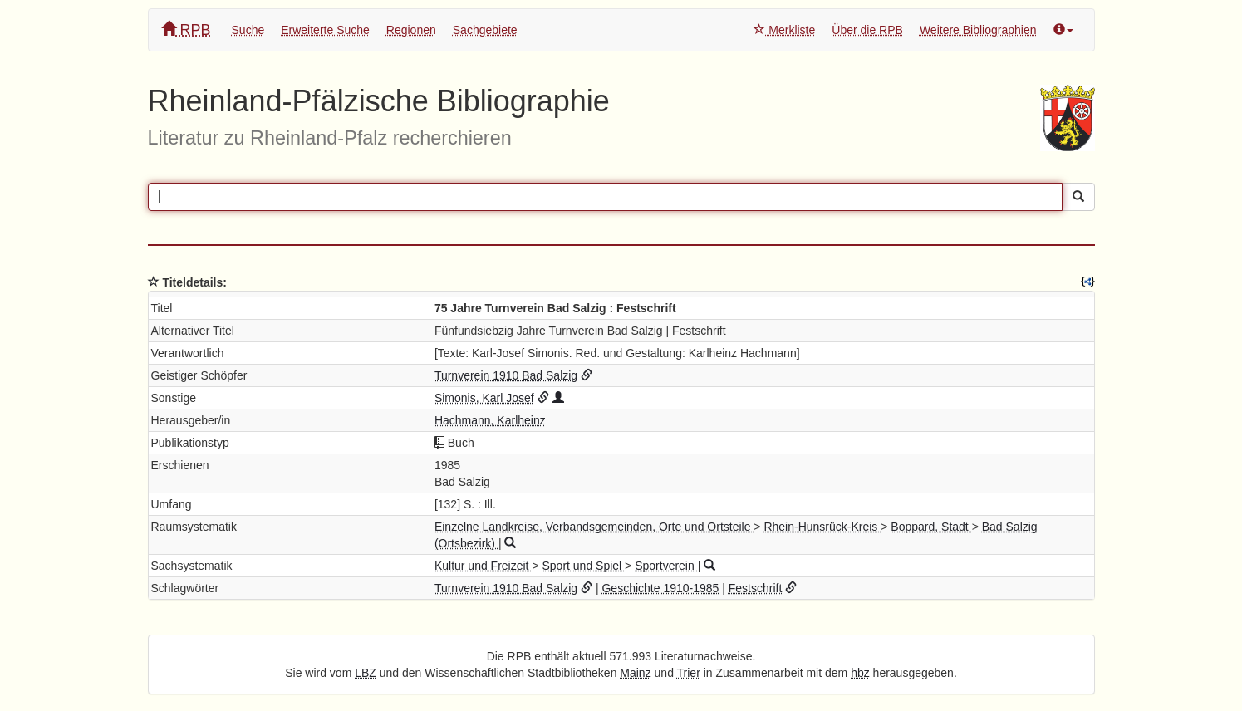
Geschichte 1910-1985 (660, 588)
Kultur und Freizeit (483, 565)
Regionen (411, 30)
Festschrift (756, 588)
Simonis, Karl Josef (484, 398)
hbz (860, 672)
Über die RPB (867, 30)
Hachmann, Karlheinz (490, 420)
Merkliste (784, 30)
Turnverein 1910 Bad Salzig (505, 375)
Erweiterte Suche (325, 30)
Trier (688, 672)
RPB (186, 29)
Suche (248, 30)
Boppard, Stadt (931, 526)
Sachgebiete (485, 30)
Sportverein (666, 565)
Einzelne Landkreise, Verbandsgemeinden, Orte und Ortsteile (594, 526)
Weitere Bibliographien (978, 30)
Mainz (635, 672)
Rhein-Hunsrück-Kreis (822, 526)
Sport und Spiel (583, 565)
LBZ (365, 672)
